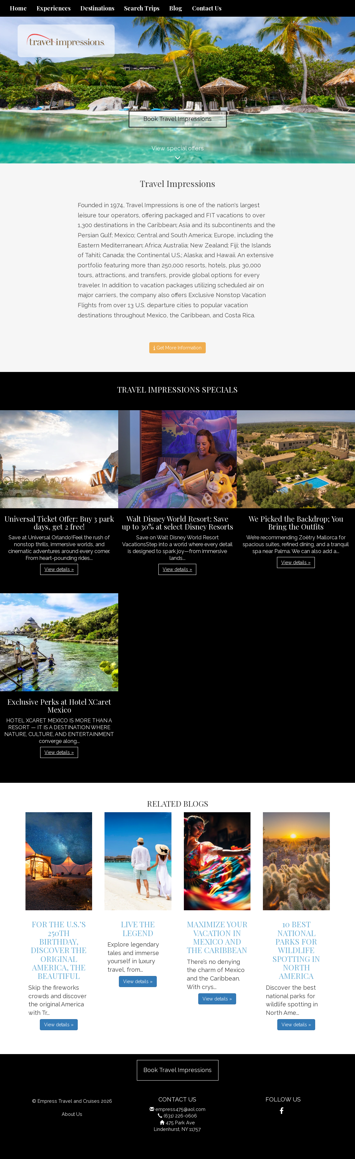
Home (18, 8)
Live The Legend (138, 928)
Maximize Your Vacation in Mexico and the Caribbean (217, 937)
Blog (175, 8)
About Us (72, 1114)
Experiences (54, 8)
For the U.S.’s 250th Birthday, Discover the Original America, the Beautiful (59, 950)
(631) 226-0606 (180, 1115)
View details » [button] (59, 569)
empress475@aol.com (180, 1109)
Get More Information (177, 347)
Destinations (97, 8)
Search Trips (141, 8)
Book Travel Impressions (177, 118)
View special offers (177, 154)
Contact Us (206, 8)
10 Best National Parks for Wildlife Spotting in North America (296, 950)
